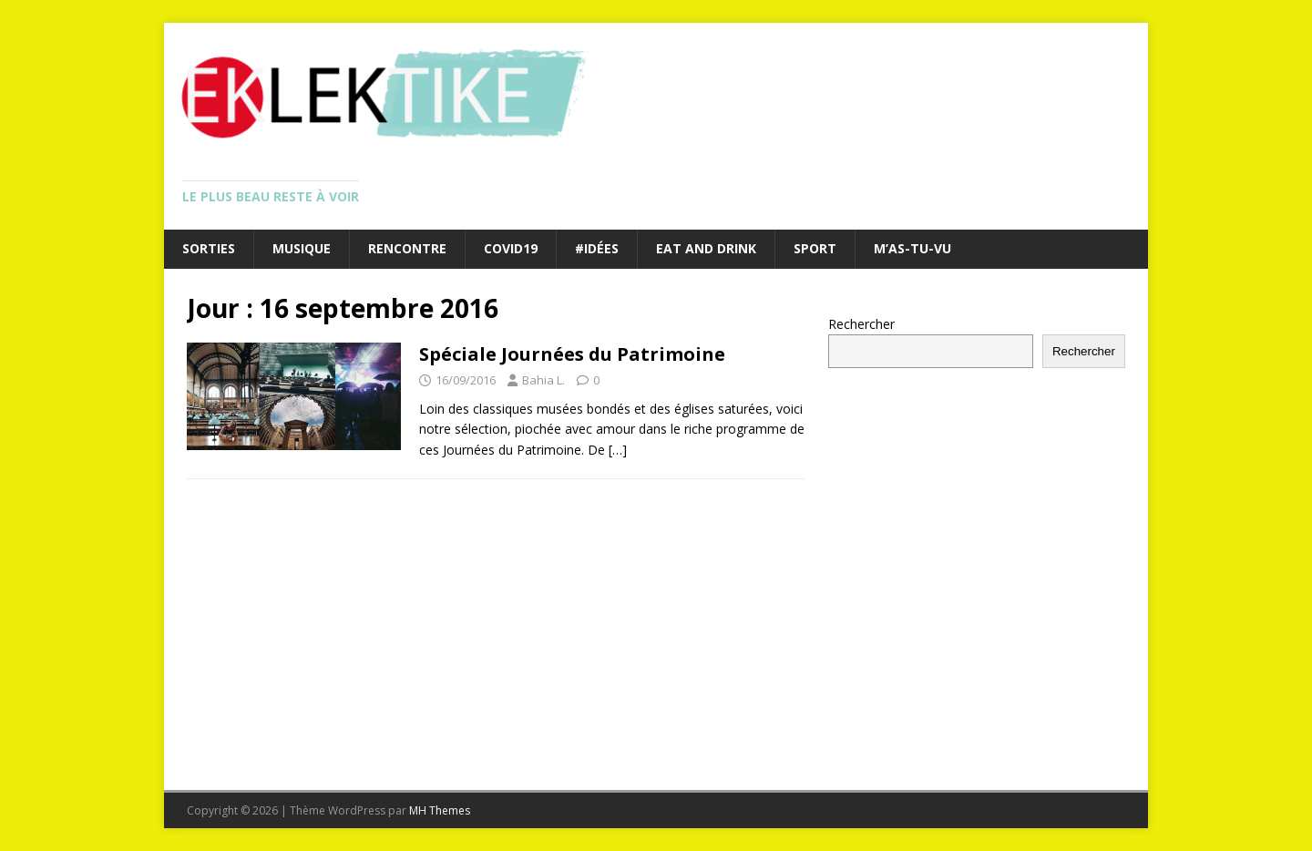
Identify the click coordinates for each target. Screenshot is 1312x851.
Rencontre (407, 248)
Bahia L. (543, 380)
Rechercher (861, 324)
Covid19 (511, 248)
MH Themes (439, 810)
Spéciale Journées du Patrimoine (572, 354)
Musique (301, 248)
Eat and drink (706, 248)
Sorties (208, 248)
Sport (815, 248)
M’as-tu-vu (912, 248)
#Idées (597, 248)
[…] (618, 449)
